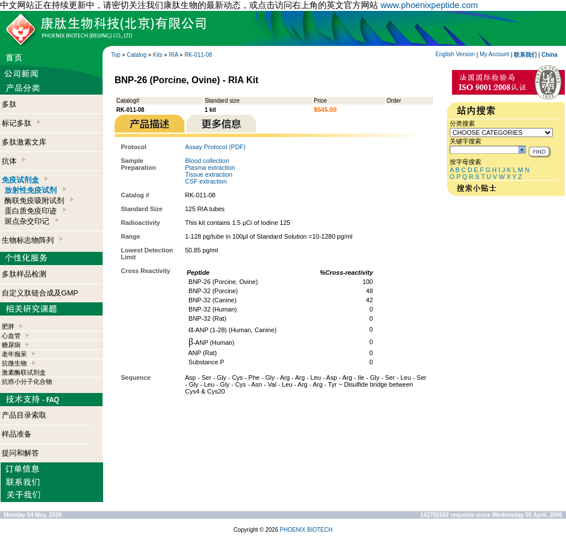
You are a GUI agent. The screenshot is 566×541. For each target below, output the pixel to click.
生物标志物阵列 (32, 240)
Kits (158, 55)
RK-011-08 (198, 55)
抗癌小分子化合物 (27, 381)
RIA (173, 55)
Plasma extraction (210, 167)
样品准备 (17, 434)
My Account (494, 54)
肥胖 (8, 326)
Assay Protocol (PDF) (215, 146)
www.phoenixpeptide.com (429, 5)
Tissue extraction (209, 174)
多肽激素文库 (24, 142)
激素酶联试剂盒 (24, 372)
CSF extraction (206, 181)
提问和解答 (20, 453)
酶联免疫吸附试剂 (39, 200)
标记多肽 (21, 123)
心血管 (11, 335)
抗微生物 (14, 363)
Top (115, 55)
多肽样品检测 (24, 274)
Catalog (136, 55)
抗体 (14, 161)
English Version (455, 54)
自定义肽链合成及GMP (40, 293)
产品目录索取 (24, 415)
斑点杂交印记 (31, 221)
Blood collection (207, 160)
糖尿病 (11, 344)
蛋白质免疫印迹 (35, 211)
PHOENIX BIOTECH (306, 530)
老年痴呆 (14, 354)
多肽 (9, 104)
